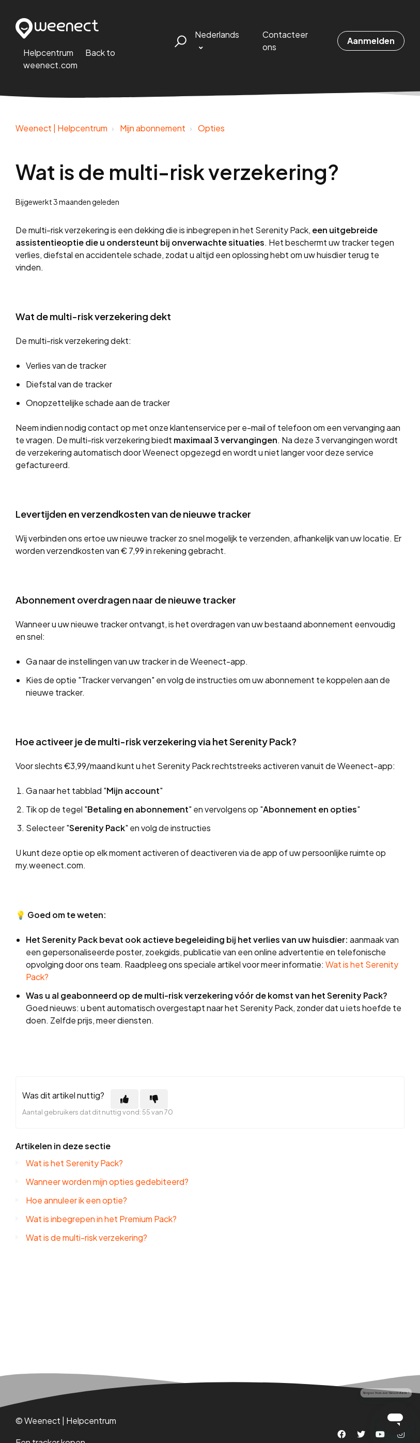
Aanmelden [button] (371, 40)
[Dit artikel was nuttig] (124, 1099)
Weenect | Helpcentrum (61, 128)
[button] (179, 41)
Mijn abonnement (152, 128)
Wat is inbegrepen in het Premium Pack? (101, 1218)
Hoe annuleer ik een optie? (76, 1200)
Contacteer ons (285, 40)
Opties (211, 128)
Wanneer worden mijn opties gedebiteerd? (107, 1181)
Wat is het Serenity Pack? (74, 1163)
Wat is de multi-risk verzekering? (86, 1237)
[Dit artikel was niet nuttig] (154, 1099)
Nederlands (217, 34)
